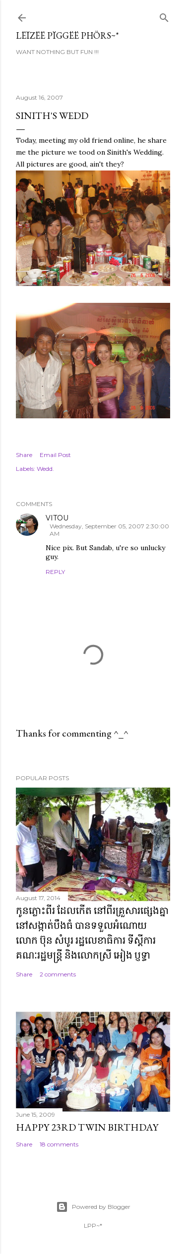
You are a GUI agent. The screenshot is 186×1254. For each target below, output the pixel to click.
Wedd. (45, 468)
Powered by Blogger (93, 1207)
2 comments (58, 974)
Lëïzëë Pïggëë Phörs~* (67, 35)
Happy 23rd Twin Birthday (87, 1127)
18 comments (59, 1144)
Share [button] (24, 454)
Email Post (55, 454)
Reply (55, 571)
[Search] (164, 15)
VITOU (57, 517)
